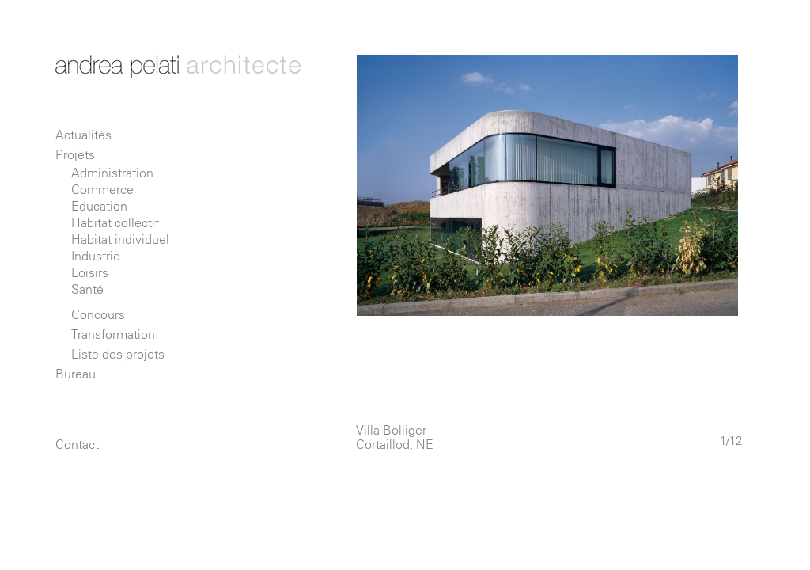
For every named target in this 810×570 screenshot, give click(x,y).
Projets (75, 154)
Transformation (113, 334)
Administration (112, 172)
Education (99, 206)
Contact (77, 444)
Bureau (75, 374)
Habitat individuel (120, 239)
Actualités (83, 134)
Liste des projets (118, 354)
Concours (98, 314)
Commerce (102, 189)
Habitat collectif (115, 222)
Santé (87, 289)
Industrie (95, 256)
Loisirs (89, 272)
